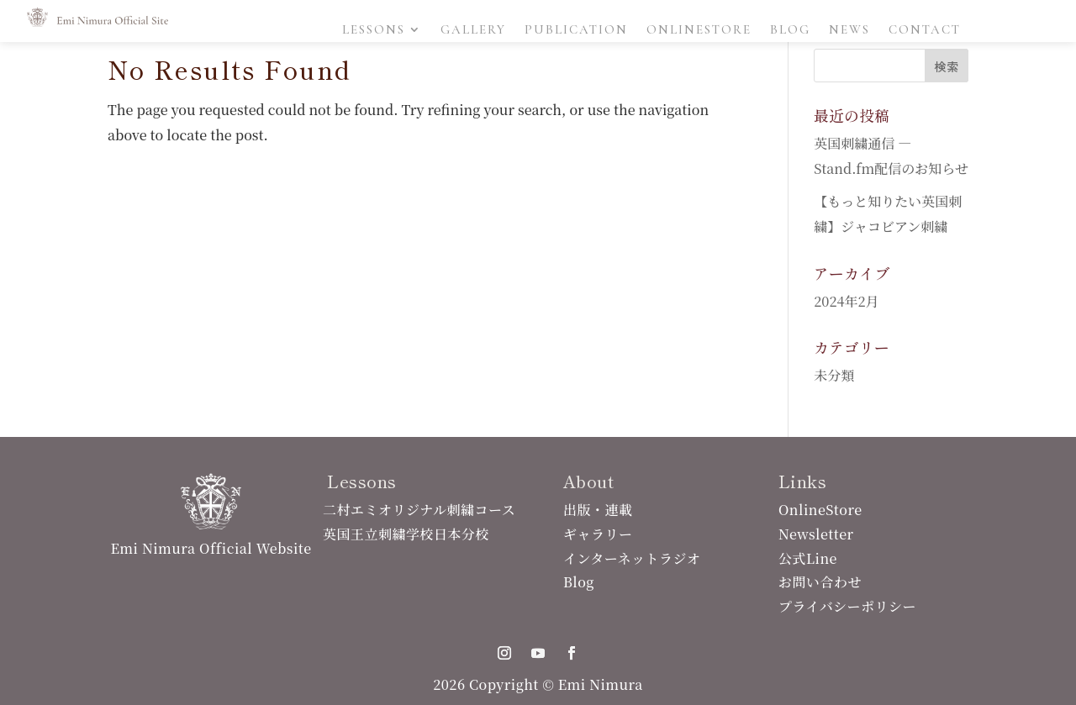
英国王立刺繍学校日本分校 (406, 534)
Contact (925, 30)
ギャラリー (597, 534)
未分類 (834, 375)
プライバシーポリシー (847, 606)
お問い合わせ (820, 582)
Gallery (473, 30)
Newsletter (816, 534)
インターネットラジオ (631, 558)
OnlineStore (699, 30)
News (849, 30)
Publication (576, 30)
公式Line (807, 558)
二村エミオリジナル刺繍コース (419, 509)
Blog (790, 30)
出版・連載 (597, 509)
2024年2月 (846, 301)
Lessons (373, 30)
